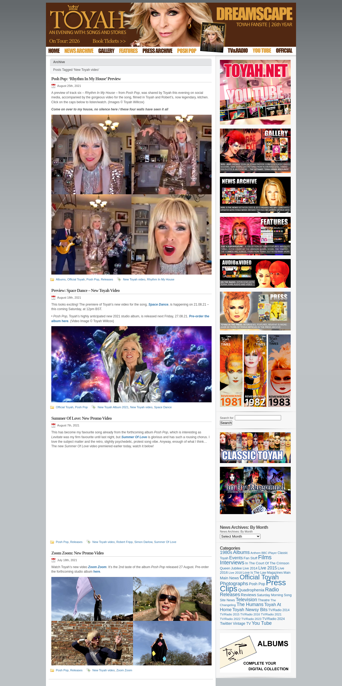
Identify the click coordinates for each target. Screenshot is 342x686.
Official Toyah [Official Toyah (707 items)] (259, 577)
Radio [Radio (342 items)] (272, 589)
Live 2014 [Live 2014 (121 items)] (250, 568)
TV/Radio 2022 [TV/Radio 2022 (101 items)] (230, 619)
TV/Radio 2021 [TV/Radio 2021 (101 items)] (271, 614)
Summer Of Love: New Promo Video (81, 418)
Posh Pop (93, 279)
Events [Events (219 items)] (236, 557)
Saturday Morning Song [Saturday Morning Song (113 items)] (274, 595)
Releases (107, 279)
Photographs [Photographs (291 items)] (234, 583)
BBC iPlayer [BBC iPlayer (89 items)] (269, 552)
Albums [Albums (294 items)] (241, 552)
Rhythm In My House (160, 279)
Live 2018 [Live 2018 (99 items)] (235, 572)
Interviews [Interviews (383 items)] (232, 562)
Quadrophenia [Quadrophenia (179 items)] (251, 590)
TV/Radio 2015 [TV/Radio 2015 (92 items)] (229, 614)
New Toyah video (134, 279)
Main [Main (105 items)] (286, 573)
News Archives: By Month (236, 531)
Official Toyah (76, 279)
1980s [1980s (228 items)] (226, 552)
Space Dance (163, 407)
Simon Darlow (143, 542)
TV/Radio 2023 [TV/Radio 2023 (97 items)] (251, 619)
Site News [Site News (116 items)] (227, 600)
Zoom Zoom (124, 670)
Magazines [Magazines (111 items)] (275, 573)
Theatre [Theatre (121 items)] (264, 600)
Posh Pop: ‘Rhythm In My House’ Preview (86, 78)
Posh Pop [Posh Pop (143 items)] (257, 584)
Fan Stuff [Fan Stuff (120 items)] (250, 558)
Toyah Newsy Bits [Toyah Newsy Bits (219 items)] (250, 609)
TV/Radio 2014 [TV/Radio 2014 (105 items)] (278, 610)
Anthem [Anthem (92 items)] (256, 552)
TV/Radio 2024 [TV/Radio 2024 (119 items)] (273, 619)
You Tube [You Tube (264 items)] (262, 623)
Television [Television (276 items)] (246, 599)
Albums (61, 279)
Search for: (227, 417)
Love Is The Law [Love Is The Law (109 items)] (254, 573)
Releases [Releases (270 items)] (230, 594)
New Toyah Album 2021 (113, 407)
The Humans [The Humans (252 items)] (249, 604)
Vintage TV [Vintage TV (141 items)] (242, 624)
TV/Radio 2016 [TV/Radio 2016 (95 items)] (250, 614)
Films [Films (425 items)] (265, 557)
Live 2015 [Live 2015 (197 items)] (267, 567)
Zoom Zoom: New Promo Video (77, 553)
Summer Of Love (165, 542)
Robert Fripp (124, 542)
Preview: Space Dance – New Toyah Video (85, 290)
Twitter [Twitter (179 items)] (226, 623)
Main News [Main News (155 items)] (229, 578)
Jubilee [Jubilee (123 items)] (236, 568)
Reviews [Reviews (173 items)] (248, 594)
